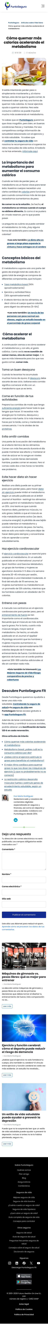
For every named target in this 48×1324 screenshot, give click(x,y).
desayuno (35, 378)
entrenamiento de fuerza (14, 615)
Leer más (7, 1006)
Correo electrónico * (12, 887)
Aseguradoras (24, 1182)
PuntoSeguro (13, 22)
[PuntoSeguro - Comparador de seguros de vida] (16, 5)
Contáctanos (24, 1186)
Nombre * (6, 874)
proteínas (7, 429)
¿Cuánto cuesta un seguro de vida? (24, 1205)
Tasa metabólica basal (16, 284)
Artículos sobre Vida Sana (32, 22)
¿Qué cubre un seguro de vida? (24, 1213)
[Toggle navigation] (42, 5)
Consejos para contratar (24, 1221)
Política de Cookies (24, 1309)
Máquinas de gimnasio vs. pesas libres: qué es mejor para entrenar (24, 977)
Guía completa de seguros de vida (24, 1217)
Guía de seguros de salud (24, 1237)
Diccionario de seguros (24, 1252)
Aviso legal (24, 1304)
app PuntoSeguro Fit (15, 714)
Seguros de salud (24, 1233)
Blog (24, 1178)
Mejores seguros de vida (24, 1198)
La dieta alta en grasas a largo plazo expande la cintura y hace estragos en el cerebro (26, 244)
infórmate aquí (30, 151)
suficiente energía (11, 408)
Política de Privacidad (24, 1315)
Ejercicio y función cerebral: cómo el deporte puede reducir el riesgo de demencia (23, 1049)
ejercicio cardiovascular (16, 554)
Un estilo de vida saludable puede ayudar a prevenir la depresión (21, 1118)
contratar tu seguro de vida (18, 141)
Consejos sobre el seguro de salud (24, 1248)
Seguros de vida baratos (24, 1201)
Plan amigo (24, 1174)
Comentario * (8, 849)
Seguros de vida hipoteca (24, 1209)
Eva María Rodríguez (23, 796)
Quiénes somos (24, 1170)
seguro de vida (20, 707)
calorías (26, 192)
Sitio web (6, 899)
